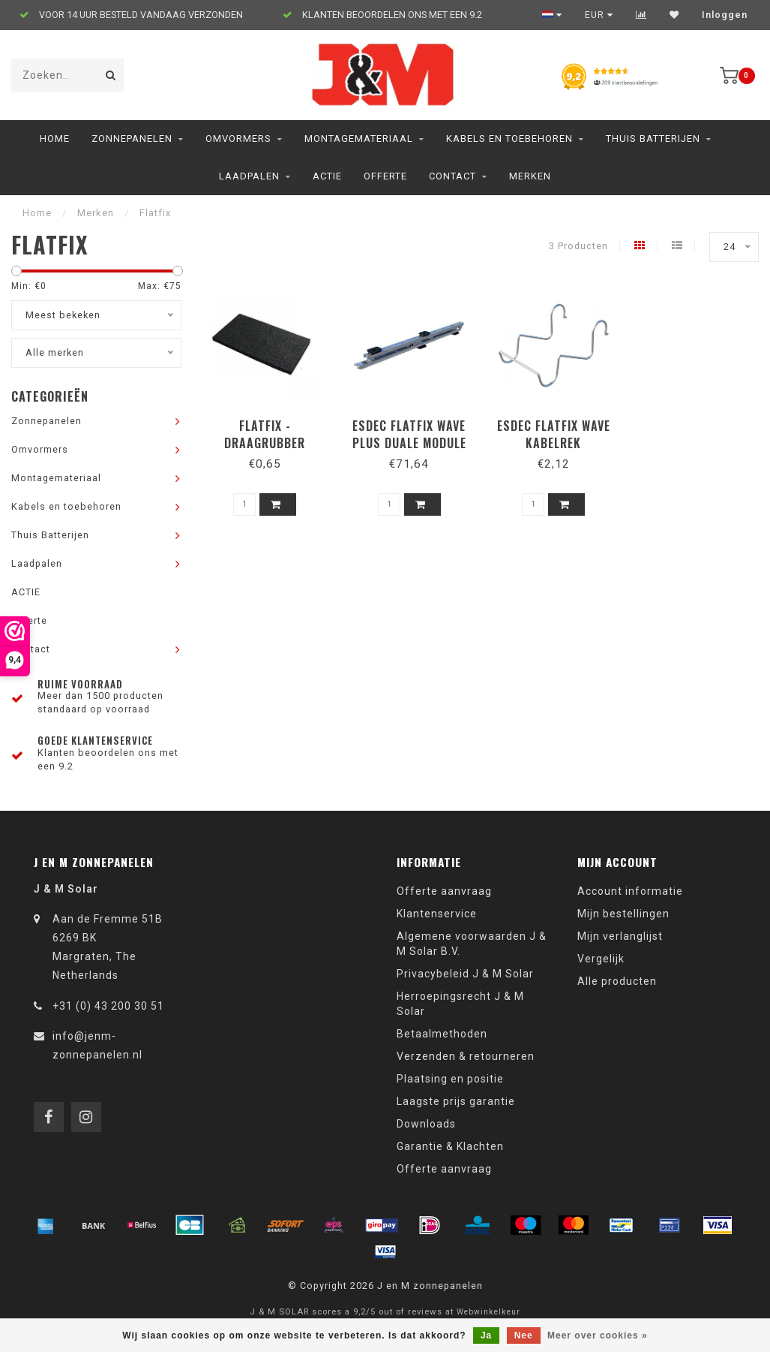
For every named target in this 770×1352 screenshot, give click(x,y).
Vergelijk (601, 959)
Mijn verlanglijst (620, 936)
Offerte (385, 176)
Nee (523, 1335)
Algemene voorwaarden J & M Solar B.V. (472, 943)
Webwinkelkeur (488, 1312)
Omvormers (238, 138)
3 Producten (578, 245)
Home (55, 138)
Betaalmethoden (442, 1034)
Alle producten (617, 981)
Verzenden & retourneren (466, 1056)
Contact (452, 176)
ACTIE (327, 176)
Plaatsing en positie (450, 1079)
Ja (486, 1335)
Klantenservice (437, 914)
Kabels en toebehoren (509, 138)
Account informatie (630, 891)
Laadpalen (249, 176)
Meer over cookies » (597, 1335)
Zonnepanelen (131, 138)
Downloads (426, 1124)
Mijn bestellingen (623, 914)
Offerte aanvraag (444, 891)
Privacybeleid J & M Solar (465, 974)
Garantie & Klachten (450, 1146)
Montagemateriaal (358, 138)
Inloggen (725, 15)
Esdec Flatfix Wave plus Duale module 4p (409, 443)
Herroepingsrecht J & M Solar (460, 1003)
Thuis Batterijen (653, 138)
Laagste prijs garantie (456, 1101)
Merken (530, 176)
